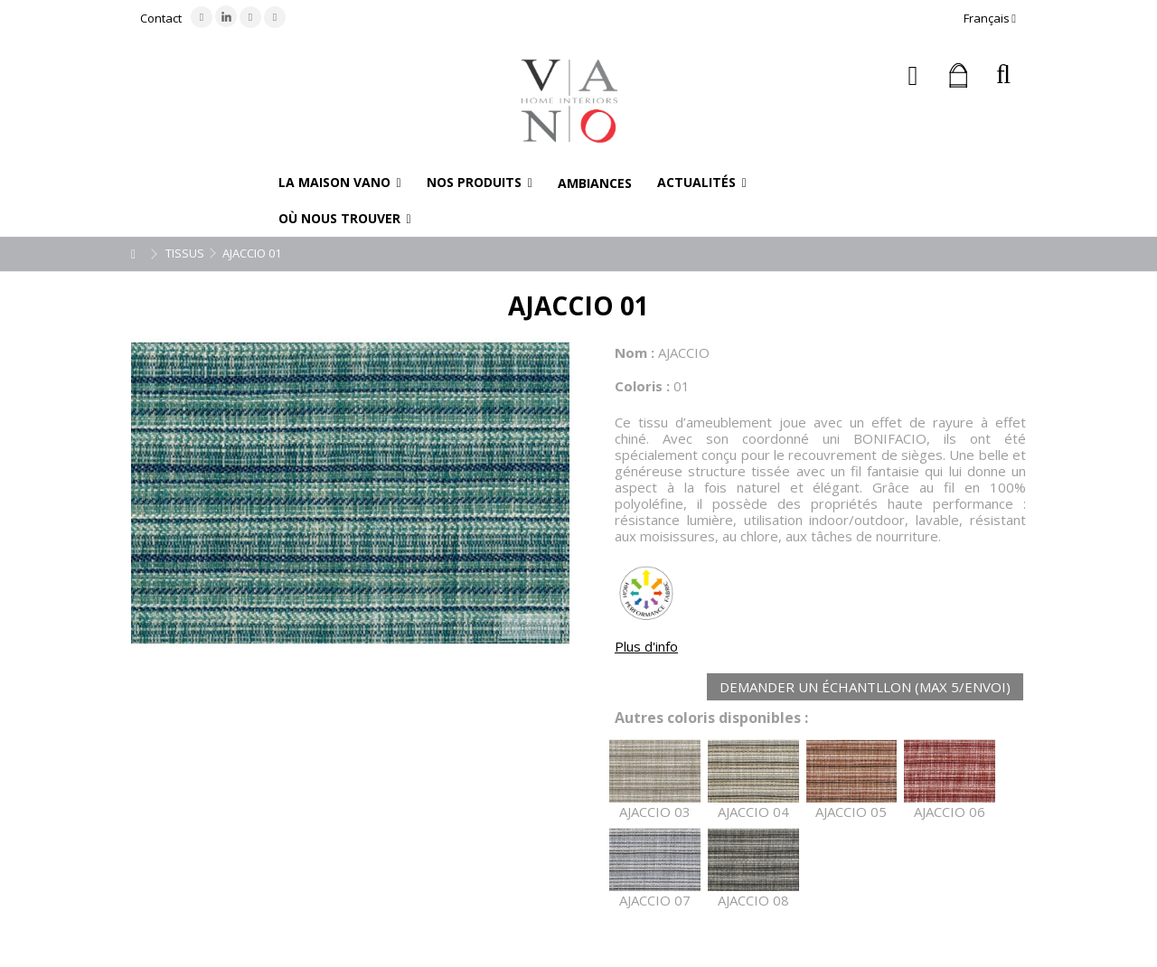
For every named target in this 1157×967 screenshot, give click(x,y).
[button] (340, 182)
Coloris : (642, 386)
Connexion (913, 75)
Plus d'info (646, 646)
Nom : (634, 352)
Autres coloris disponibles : (711, 718)
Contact (161, 18)
